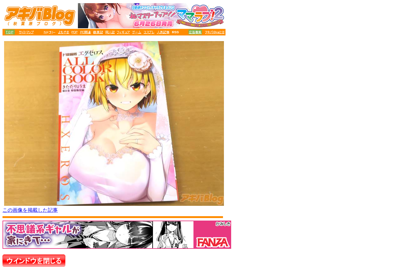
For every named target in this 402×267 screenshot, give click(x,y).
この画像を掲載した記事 (30, 210)
